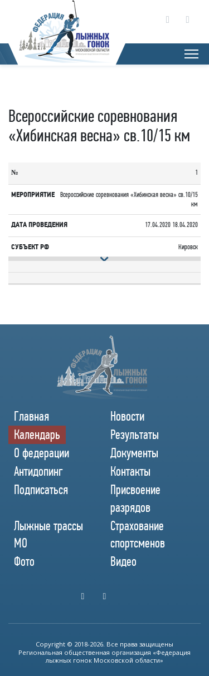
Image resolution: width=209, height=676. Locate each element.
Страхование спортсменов (137, 534)
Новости (127, 416)
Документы (134, 453)
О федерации (41, 453)
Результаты (134, 434)
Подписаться (41, 489)
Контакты (130, 471)
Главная (31, 416)
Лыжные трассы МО (48, 534)
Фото (24, 561)
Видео (123, 561)
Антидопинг (38, 471)
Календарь (37, 434)
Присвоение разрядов (135, 498)
